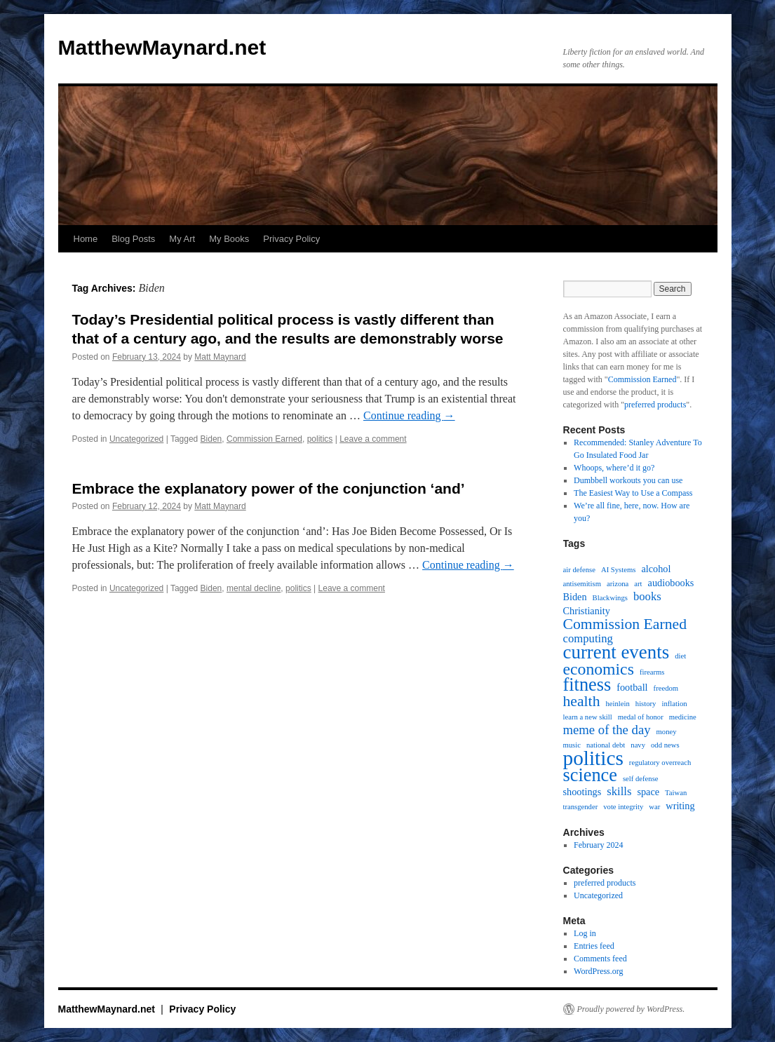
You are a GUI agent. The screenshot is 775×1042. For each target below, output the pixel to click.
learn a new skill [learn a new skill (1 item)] (587, 717)
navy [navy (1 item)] (638, 745)
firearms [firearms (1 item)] (652, 672)
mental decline (254, 588)
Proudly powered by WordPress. (631, 1009)
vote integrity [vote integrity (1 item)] (623, 807)
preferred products (655, 405)
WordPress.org (598, 971)
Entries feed (594, 946)
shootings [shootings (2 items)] (582, 791)
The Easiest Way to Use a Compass (633, 493)
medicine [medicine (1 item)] (682, 717)
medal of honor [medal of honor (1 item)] (640, 717)
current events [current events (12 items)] (616, 652)
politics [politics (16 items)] (593, 758)
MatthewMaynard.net (162, 47)
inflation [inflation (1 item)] (674, 704)
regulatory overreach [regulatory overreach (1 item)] (660, 762)
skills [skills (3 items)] (619, 791)
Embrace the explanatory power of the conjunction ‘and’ (268, 488)
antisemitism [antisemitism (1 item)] (582, 584)
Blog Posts (133, 239)
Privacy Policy (291, 239)
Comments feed (600, 958)
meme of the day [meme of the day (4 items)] (607, 730)
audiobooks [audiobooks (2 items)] (671, 582)
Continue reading (409, 415)
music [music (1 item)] (572, 745)
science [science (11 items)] (590, 775)
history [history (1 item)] (645, 704)
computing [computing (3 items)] (588, 638)
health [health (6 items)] (581, 701)
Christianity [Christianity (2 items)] (586, 610)
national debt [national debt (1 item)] (605, 745)
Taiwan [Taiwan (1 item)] (676, 793)
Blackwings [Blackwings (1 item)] (610, 598)
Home (86, 239)
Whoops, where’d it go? (614, 468)
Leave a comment (372, 439)
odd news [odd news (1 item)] (665, 745)
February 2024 (598, 845)
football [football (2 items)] (631, 687)
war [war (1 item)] (654, 807)
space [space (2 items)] (648, 791)
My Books (229, 239)
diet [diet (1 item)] (680, 656)
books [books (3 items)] (647, 596)
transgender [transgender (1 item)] (580, 807)
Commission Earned (264, 439)
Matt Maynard (219, 357)
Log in (585, 933)
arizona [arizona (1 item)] (617, 584)
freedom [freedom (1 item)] (666, 688)
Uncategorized (136, 439)
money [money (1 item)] (666, 732)
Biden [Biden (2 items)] (575, 596)
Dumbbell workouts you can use (628, 480)
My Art (182, 239)
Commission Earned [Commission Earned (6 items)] (625, 624)
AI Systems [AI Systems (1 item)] (618, 570)
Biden (211, 439)
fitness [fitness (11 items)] (587, 685)
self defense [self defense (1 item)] (641, 779)
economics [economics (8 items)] (598, 669)
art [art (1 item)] (638, 584)
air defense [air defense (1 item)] (579, 570)
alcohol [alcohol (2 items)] (655, 568)
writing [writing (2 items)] (680, 805)
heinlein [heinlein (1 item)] (618, 704)
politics (320, 439)
